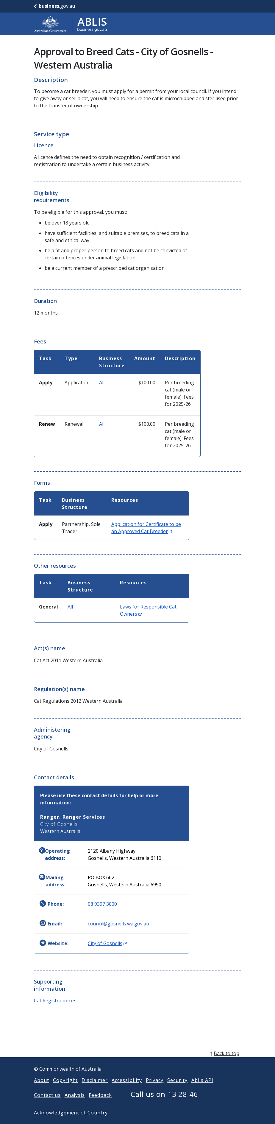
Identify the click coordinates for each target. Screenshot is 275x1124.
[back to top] (137, 1063)
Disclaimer (95, 1089)
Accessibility (127, 1089)
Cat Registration (54, 1000)
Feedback (100, 1104)
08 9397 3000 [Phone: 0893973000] (102, 904)
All (101, 382)
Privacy (155, 1089)
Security (177, 1089)
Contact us (47, 1104)
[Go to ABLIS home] (70, 24)
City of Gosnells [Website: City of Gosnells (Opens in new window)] (107, 943)
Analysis (75, 1104)
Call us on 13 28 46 (164, 1103)
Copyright (65, 1089)
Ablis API (202, 1089)
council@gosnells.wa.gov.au (118, 923)
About (41, 1089)
